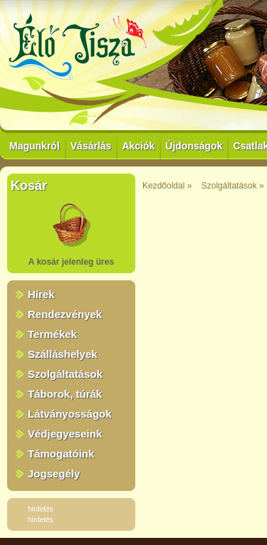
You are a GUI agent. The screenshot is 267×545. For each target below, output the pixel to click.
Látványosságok (70, 414)
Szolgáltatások (65, 374)
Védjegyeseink (65, 434)
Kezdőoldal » (167, 186)
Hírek (41, 294)
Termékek (52, 334)
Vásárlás (91, 146)
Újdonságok (193, 146)
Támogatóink (61, 454)
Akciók (138, 146)
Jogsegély (54, 473)
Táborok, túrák (65, 394)
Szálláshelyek (63, 354)
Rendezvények (65, 314)
